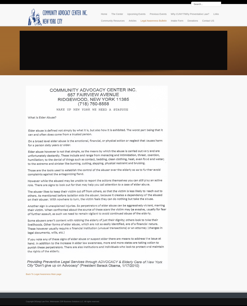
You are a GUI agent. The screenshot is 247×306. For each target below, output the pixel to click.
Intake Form (177, 20)
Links (216, 14)
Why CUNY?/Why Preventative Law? (190, 14)
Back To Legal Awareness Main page (43, 274)
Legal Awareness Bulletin (154, 20)
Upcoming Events (136, 14)
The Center (117, 14)
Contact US (208, 20)
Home (104, 14)
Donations (192, 20)
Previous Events (158, 14)
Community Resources (113, 20)
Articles (133, 20)
